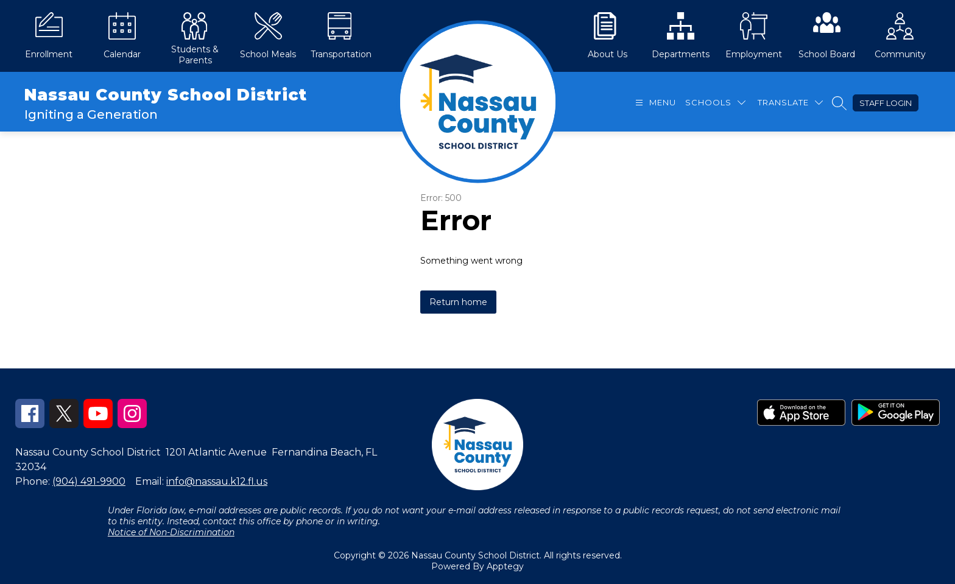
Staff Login (885, 103)
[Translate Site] (790, 102)
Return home (458, 302)
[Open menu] (654, 102)
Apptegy (505, 566)
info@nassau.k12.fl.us (216, 481)
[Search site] (839, 103)
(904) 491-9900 (88, 481)
